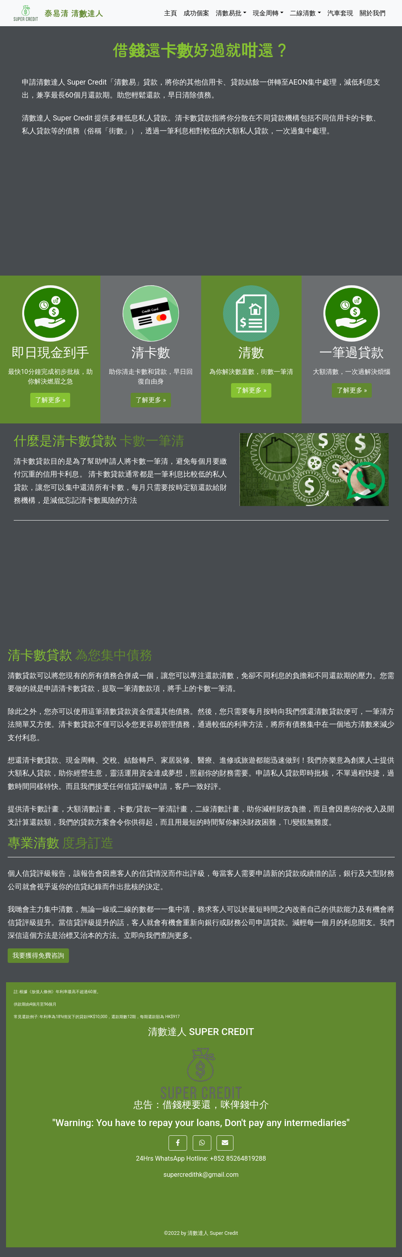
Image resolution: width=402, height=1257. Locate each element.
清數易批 (229, 13)
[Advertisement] (201, 202)
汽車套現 (340, 13)
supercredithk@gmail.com (201, 1174)
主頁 (170, 13)
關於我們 (372, 13)
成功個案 (196, 13)
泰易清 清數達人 (73, 13)
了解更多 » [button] (50, 400)
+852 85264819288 (238, 1158)
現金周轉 (266, 13)
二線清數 (303, 13)
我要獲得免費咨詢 (38, 955)
